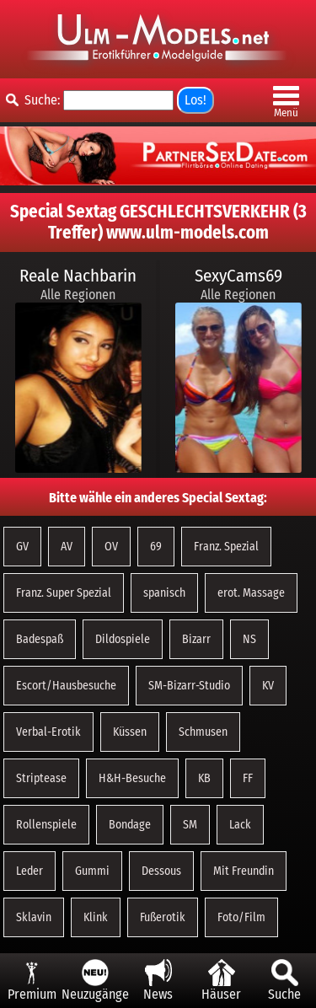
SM (190, 825)
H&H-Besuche (132, 778)
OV (111, 546)
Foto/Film (241, 917)
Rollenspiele (46, 825)
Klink (95, 917)
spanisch (164, 593)
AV (66, 546)
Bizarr (196, 639)
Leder (29, 871)
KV (268, 685)
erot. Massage (251, 593)
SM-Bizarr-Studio (189, 685)
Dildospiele (122, 639)
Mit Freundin (243, 871)
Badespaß (39, 639)
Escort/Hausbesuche (66, 685)
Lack (240, 825)
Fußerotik (162, 917)
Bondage (130, 825)
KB (204, 778)
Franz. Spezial (226, 546)
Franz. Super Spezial (63, 593)
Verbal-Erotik (48, 732)
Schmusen (203, 732)
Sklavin (33, 917)
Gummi (92, 871)
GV (22, 546)
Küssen (130, 732)
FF (248, 778)
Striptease (41, 778)
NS (249, 639)
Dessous (161, 871)
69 (156, 546)
